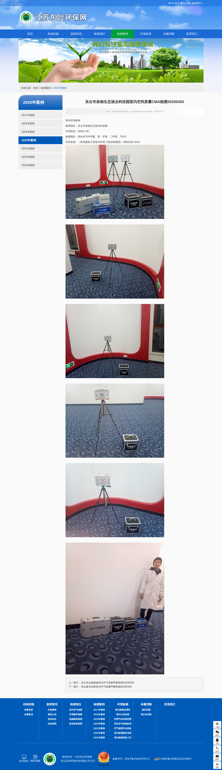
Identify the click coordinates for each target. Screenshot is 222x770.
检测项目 (99, 33)
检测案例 (122, 33)
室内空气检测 (75, 710)
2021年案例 (28, 148)
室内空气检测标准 (122, 723)
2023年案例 (28, 165)
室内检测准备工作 (122, 737)
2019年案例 (28, 132)
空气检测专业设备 (122, 728)
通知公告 (52, 714)
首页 (30, 33)
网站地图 (35, 760)
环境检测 (145, 33)
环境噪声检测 (75, 714)
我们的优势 (146, 714)
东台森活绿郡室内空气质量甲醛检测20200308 (106, 686)
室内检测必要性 (122, 710)
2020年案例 (59, 88)
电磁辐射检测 (75, 719)
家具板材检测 (75, 723)
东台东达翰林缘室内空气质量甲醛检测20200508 (107, 682)
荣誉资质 (28, 710)
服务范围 (146, 710)
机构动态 (52, 719)
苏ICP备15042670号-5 (137, 758)
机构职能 (53, 33)
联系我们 (191, 33)
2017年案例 (28, 115)
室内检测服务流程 (122, 733)
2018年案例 (28, 123)
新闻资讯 (76, 33)
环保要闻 (52, 710)
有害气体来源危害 (122, 719)
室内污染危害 (122, 714)
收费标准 (28, 714)
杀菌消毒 (168, 33)
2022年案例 (28, 157)
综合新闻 (52, 723)
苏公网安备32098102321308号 (173, 758)
